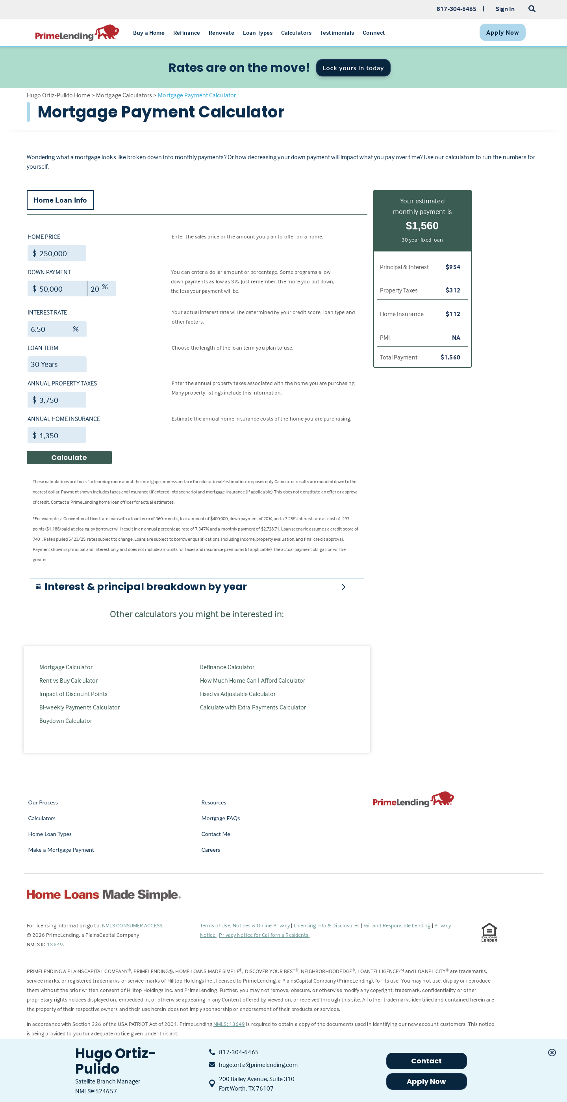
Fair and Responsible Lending (397, 925)
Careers (211, 849)
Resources (214, 802)
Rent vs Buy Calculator (68, 680)
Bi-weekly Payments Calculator (79, 707)
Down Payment (49, 272)
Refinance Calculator (227, 667)
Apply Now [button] (427, 1081)
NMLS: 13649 (229, 1023)
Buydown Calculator (65, 720)
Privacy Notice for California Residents (264, 934)
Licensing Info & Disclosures (327, 925)
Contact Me (216, 833)
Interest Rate (47, 312)
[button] (145, 587)
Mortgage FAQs (221, 818)
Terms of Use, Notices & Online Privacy (245, 925)
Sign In (505, 9)
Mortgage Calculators (124, 95)
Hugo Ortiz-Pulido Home (58, 95)
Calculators (42, 818)
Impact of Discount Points (73, 694)
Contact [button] (426, 1061)
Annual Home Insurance (64, 419)
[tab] (197, 587)
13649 (55, 944)
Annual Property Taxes (62, 383)
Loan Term (43, 348)
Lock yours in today (353, 67)
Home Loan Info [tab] (60, 200)
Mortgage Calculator (66, 667)
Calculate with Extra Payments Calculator (253, 707)
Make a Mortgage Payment (61, 849)
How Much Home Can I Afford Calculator (253, 680)
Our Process (43, 802)
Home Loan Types (50, 833)
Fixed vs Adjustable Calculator (238, 694)
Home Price (44, 236)
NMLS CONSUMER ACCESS (132, 925)
